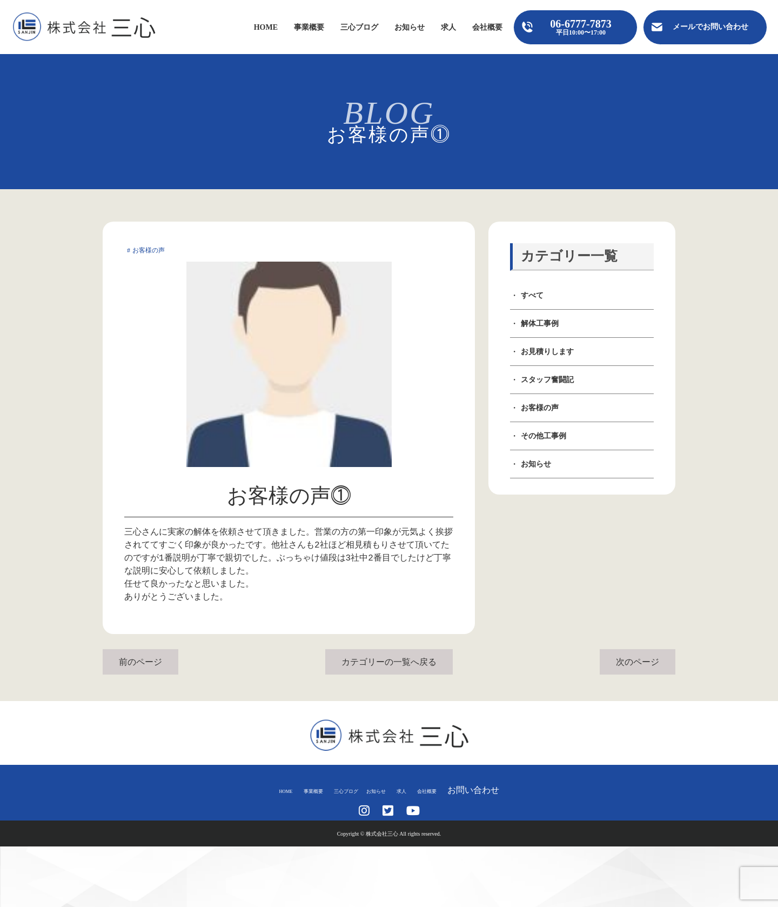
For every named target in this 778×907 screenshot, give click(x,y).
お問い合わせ (515, 790)
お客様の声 (540, 408)
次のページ (637, 661)
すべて (532, 295)
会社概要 (487, 27)
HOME (266, 27)
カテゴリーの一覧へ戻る (389, 661)
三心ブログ (359, 27)
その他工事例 (543, 436)
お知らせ (409, 27)
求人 (448, 27)
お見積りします (547, 352)
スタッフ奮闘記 (547, 380)
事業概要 (309, 27)
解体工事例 (540, 323)
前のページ (140, 661)
